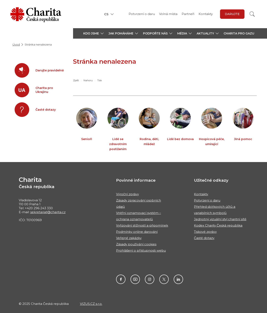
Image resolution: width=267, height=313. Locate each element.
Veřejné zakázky (129, 238)
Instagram (149, 279)
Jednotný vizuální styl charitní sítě (220, 219)
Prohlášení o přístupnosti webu (141, 250)
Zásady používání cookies (136, 244)
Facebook (120, 279)
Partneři (188, 14)
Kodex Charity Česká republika (218, 225)
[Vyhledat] (252, 14)
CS (106, 14)
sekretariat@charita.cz (48, 212)
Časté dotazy (204, 238)
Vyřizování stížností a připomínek (142, 225)
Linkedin (178, 279)
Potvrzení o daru (142, 14)
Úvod (16, 44)
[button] (93, 33)
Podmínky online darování (137, 232)
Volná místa (168, 14)
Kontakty (206, 14)
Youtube (135, 279)
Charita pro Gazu (239, 33)
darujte (232, 14)
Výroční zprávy (127, 194)
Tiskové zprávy (205, 232)
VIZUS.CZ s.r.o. (91, 304)
